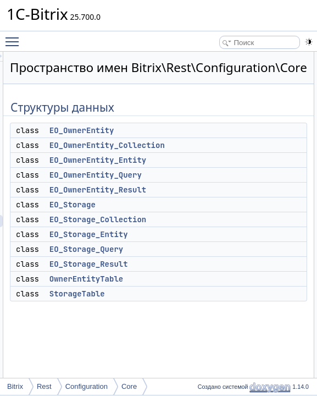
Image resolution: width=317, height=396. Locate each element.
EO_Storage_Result (226, 279)
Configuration (86, 386)
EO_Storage (210, 220)
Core (129, 386)
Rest (44, 386)
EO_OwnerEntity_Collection (244, 161)
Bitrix (15, 386)
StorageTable (214, 309)
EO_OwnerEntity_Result (235, 205)
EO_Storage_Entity (226, 250)
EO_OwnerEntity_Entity (235, 175)
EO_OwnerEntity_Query (233, 190)
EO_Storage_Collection (235, 235)
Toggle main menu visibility (14, 36)
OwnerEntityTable (223, 294)
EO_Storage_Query (223, 265)
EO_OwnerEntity (219, 146)
